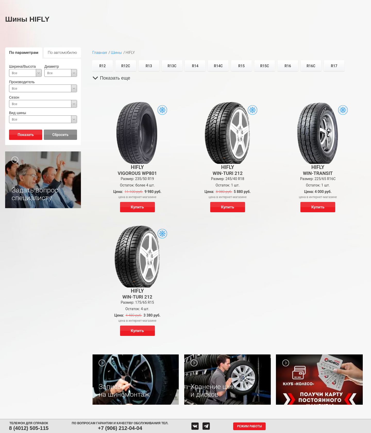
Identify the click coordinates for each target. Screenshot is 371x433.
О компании (247, 5)
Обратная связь (214, 5)
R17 (334, 66)
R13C (172, 66)
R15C (264, 66)
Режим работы (249, 426)
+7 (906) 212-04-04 (120, 428)
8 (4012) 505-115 (28, 428)
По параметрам (23, 52)
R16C (311, 66)
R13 (149, 66)
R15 (241, 66)
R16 (288, 66)
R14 (195, 66)
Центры (186, 5)
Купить (137, 207)
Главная (99, 52)
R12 (102, 66)
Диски (101, 5)
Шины (76, 5)
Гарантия (277, 5)
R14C (218, 66)
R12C (125, 66)
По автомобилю (62, 52)
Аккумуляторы (131, 5)
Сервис (160, 5)
